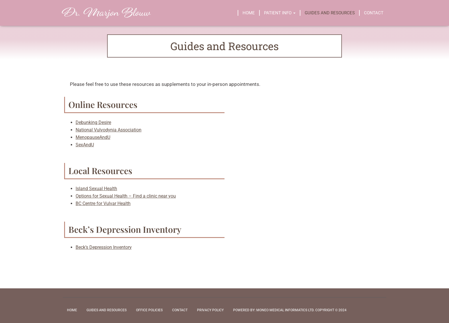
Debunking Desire (93, 122)
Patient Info (280, 12)
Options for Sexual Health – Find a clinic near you (126, 196)
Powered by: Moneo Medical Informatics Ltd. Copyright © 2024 (289, 310)
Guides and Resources (330, 12)
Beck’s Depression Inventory (104, 247)
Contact (373, 12)
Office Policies (149, 310)
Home (249, 12)
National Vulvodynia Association (108, 130)
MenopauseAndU (93, 137)
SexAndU (85, 144)
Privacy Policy (210, 310)
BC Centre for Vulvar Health (103, 203)
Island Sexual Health (96, 188)
